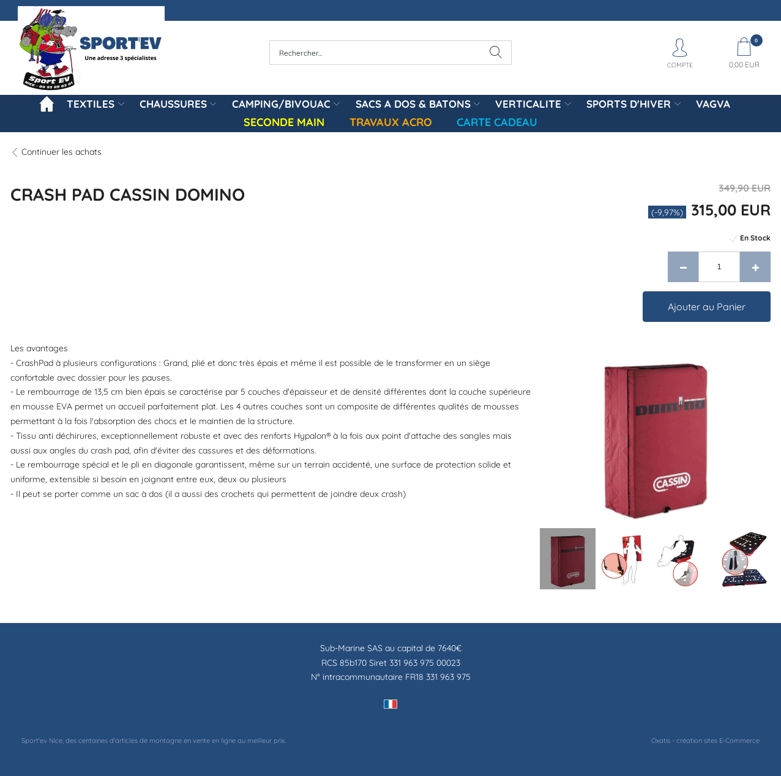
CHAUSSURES (173, 103)
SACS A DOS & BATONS (413, 103)
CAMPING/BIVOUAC (281, 103)
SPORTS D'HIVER (628, 103)
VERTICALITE (528, 103)
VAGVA (713, 103)
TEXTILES (90, 103)
